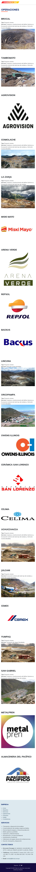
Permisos (5, 815)
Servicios (5, 812)
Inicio (4, 808)
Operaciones (6, 813)
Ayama (21, 869)
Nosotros (5, 810)
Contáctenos (6, 819)
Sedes (4, 817)
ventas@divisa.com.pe (13, 858)
